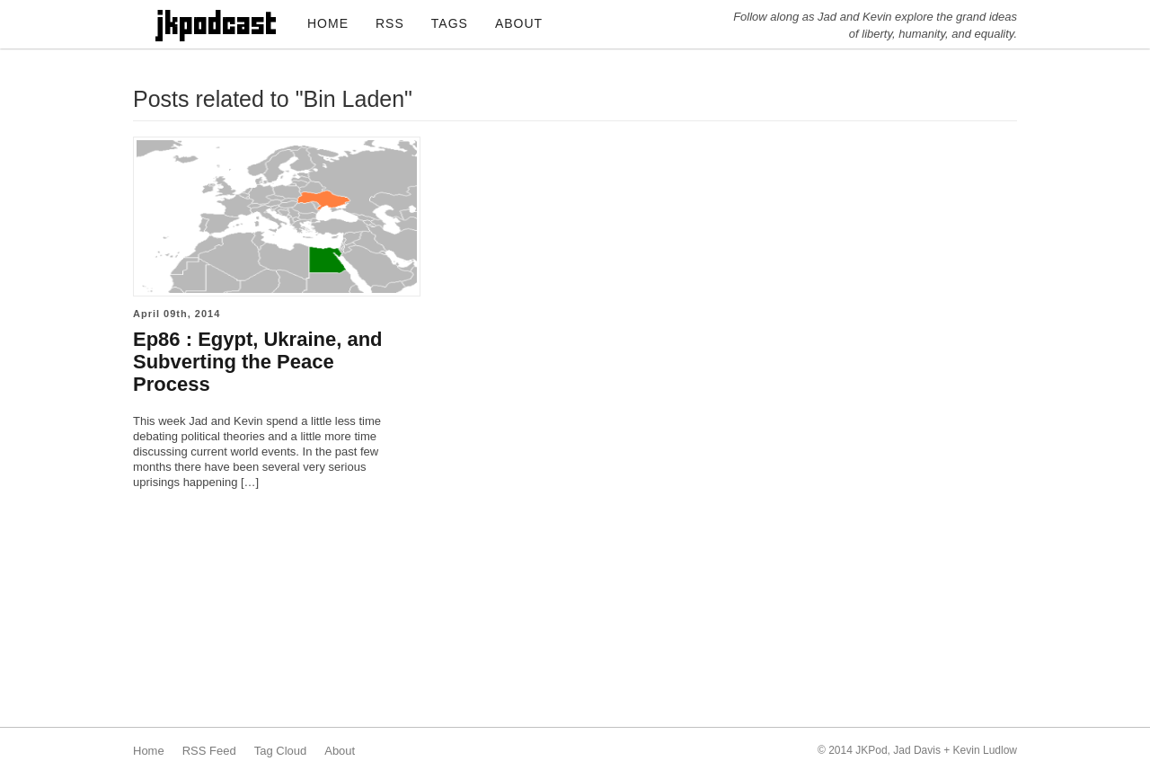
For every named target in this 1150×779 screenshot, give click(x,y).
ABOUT (519, 23)
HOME (328, 23)
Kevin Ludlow (985, 750)
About (339, 750)
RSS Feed (209, 750)
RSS (390, 23)
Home (148, 750)
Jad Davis (917, 750)
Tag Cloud (280, 750)
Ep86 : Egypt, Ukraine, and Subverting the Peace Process (258, 361)
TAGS (449, 23)
